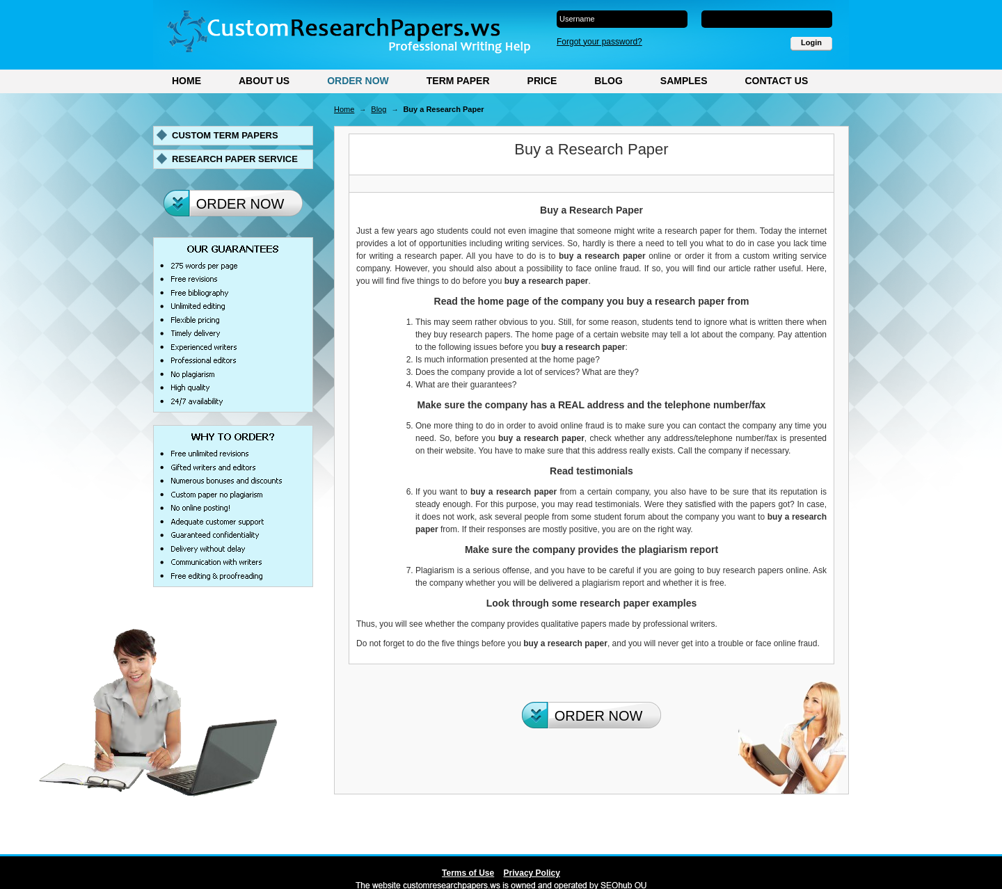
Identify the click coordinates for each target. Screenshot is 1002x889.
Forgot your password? (599, 42)
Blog (608, 80)
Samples (684, 80)
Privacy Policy (532, 873)
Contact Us (776, 80)
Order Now (358, 80)
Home (186, 80)
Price (542, 80)
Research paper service (235, 159)
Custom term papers (225, 135)
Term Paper (458, 80)
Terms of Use (468, 873)
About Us (264, 80)
